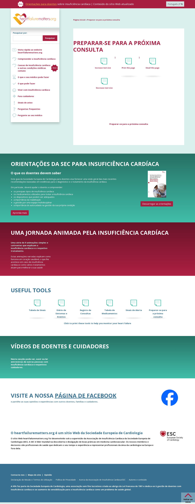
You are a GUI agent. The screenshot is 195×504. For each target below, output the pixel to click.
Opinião (48, 475)
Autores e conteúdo (138, 479)
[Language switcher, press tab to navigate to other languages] (175, 4)
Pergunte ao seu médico (30, 115)
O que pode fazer (26, 83)
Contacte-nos (18, 475)
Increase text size (103, 68)
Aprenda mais (20, 212)
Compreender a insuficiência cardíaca (36, 59)
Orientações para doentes (41, 4)
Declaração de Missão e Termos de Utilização (31, 479)
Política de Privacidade (66, 479)
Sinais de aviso (25, 102)
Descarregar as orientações (156, 203)
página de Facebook (85, 395)
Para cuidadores (26, 96)
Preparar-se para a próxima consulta (128, 124)
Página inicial (79, 20)
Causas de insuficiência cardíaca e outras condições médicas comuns (38, 68)
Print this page (128, 68)
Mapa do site (34, 475)
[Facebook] (169, 397)
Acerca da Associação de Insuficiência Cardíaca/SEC (102, 479)
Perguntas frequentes (29, 109)
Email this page (152, 68)
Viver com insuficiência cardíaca (34, 90)
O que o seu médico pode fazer (33, 77)
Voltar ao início (188, 500)
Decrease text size (104, 88)
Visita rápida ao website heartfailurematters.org (30, 51)
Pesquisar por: (20, 33)
